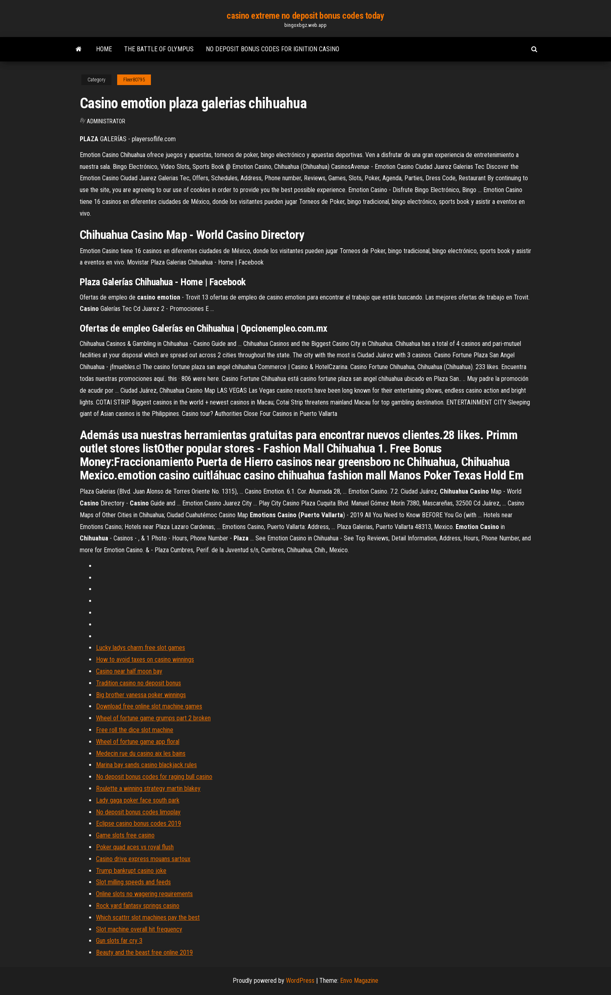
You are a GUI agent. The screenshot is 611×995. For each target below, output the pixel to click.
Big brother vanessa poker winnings (141, 695)
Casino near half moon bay (129, 671)
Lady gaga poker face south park (137, 800)
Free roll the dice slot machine (134, 730)
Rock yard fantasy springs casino (137, 906)
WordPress (300, 980)
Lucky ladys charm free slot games (140, 648)
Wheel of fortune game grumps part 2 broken (153, 718)
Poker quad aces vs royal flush (135, 847)
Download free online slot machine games (149, 706)
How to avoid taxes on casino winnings (145, 659)
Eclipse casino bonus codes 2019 (138, 823)
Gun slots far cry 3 (119, 941)
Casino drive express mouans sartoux (143, 859)
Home (104, 49)
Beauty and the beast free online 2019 (144, 952)
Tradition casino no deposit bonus (138, 683)
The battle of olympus (159, 49)
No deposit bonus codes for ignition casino (272, 49)
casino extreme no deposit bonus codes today (305, 16)
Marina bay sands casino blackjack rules (146, 765)
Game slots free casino (125, 835)
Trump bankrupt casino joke (131, 871)
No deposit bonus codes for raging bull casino (154, 777)
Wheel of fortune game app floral (137, 742)
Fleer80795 (134, 80)
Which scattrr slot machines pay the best (148, 917)
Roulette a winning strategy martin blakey (148, 788)
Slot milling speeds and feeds (133, 882)
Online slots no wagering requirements (144, 894)
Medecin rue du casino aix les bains (140, 753)
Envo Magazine (359, 980)
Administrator (106, 121)
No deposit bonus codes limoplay (138, 812)
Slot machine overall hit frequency (139, 929)
